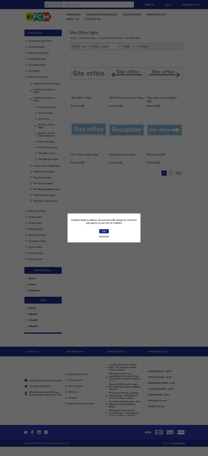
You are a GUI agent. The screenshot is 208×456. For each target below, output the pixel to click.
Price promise (75, 392)
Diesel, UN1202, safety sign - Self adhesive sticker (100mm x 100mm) (125, 391)
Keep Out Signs (46, 141)
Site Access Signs (47, 107)
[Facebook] (32, 441)
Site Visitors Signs (47, 147)
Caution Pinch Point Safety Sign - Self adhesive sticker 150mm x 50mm (123, 366)
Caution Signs (35, 247)
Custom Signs (35, 259)
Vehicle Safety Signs (43, 171)
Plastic (31, 278)
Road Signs (34, 71)
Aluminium (33, 290)
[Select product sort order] (110, 46)
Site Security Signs (43, 183)
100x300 (32, 314)
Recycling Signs (36, 47)
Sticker (32, 284)
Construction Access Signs (44, 99)
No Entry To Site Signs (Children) (46, 134)
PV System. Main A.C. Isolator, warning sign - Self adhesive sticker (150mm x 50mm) (124, 402)
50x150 (32, 308)
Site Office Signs (46, 153)
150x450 (32, 320)
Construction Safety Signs (46, 83)
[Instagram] (45, 441)
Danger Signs (35, 217)
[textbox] (94, 4)
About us (73, 398)
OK (104, 231)
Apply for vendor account (81, 409)
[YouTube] (39, 441)
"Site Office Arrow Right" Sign (162, 97)
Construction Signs (38, 77)
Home (73, 38)
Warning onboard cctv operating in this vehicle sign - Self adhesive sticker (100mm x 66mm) (125, 378)
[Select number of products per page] (135, 46)
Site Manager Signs (48, 159)
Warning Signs (35, 229)
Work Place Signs (37, 235)
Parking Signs (35, 223)
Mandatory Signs (37, 211)
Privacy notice (75, 386)
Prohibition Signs (37, 59)
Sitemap (72, 403)
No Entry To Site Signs (46, 126)
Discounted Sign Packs (40, 40)
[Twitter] (25, 441)
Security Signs (35, 253)
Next (179, 168)
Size (43, 300)
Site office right (156, 149)
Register (149, 4)
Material (43, 270)
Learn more (104, 236)
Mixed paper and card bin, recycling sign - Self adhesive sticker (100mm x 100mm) (124, 424)
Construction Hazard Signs (44, 90)
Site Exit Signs (45, 113)
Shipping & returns (78, 380)
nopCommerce (179, 452)
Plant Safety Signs (42, 177)
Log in (168, 4)
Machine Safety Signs (44, 195)
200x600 (32, 326)
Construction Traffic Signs (46, 165)
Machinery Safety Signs (45, 201)
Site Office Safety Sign (84, 149)
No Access (43, 118)
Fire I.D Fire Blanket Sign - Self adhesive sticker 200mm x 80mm (124, 413)
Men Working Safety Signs (47, 189)
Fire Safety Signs (37, 65)
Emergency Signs (37, 241)
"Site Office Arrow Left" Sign (126, 95)
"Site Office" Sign (81, 95)
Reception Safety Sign (122, 149)
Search (130, 4)
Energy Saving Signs (38, 53)
